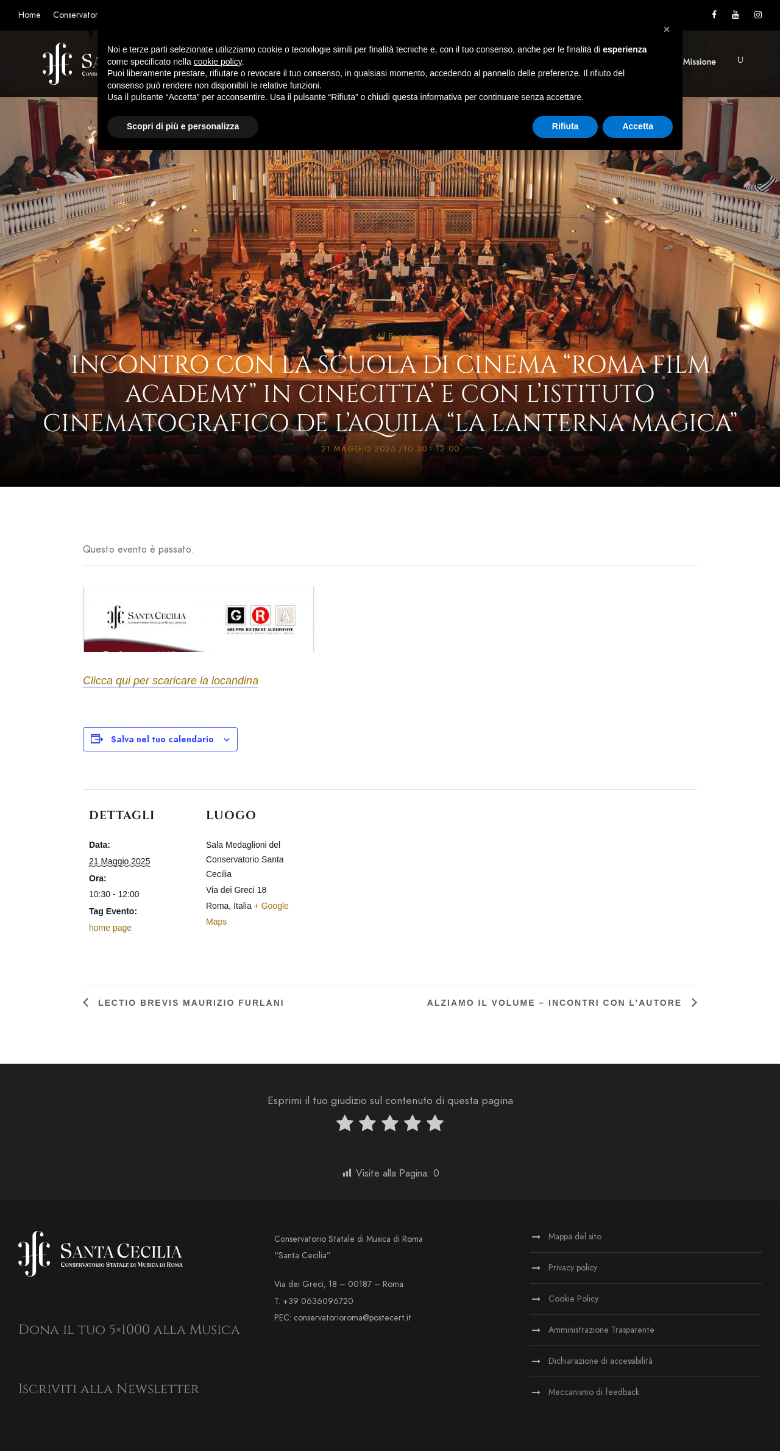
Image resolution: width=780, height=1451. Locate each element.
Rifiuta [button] (565, 126)
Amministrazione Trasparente (601, 1330)
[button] (740, 60)
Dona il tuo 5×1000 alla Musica (129, 1330)
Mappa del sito (574, 1236)
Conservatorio (79, 15)
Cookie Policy (573, 1299)
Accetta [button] (637, 126)
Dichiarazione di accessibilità (600, 1361)
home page (110, 928)
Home (29, 15)
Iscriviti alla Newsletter (108, 1389)
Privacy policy (572, 1268)
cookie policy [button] (218, 61)
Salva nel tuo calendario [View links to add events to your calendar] (162, 739)
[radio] (344, 1125)
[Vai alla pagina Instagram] (758, 15)
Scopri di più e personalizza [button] (183, 126)
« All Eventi (390, 336)
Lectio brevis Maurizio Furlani (189, 1003)
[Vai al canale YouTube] (735, 15)
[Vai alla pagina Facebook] (714, 15)
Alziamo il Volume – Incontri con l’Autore (556, 1003)
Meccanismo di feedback (593, 1392)
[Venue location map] (387, 873)
